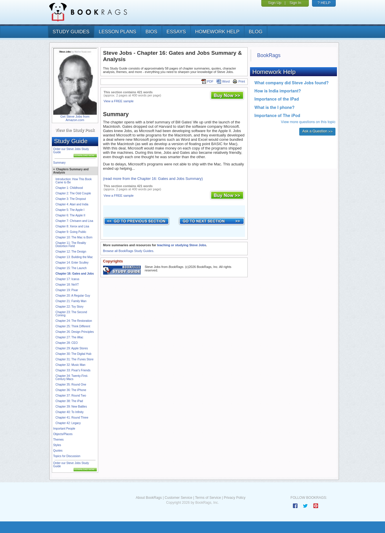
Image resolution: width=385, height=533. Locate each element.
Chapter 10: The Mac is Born (74, 237)
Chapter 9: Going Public (71, 231)
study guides (71, 31)
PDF (207, 81)
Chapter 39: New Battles (71, 406)
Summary (59, 162)
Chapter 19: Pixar (67, 290)
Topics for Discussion (67, 456)
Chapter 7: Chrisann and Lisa (74, 220)
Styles (57, 445)
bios (151, 31)
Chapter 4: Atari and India (72, 204)
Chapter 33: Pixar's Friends (73, 370)
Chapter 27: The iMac (69, 337)
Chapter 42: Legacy (68, 423)
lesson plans (117, 31)
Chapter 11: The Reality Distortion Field (71, 244)
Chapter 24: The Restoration (74, 320)
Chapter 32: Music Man (70, 364)
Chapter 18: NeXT (67, 284)
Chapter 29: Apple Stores (72, 348)
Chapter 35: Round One (71, 384)
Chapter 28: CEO (67, 342)
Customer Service (178, 498)
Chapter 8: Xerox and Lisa (72, 226)
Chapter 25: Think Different (73, 326)
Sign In (295, 3)
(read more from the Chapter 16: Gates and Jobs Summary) (153, 178)
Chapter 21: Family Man (71, 301)
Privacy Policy (234, 498)
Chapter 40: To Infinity (70, 412)
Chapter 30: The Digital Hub (74, 353)
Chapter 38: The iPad (69, 401)
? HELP (324, 3)
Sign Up (274, 3)
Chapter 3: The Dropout (71, 198)
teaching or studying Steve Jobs (181, 245)
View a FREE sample (119, 101)
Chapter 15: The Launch (71, 268)
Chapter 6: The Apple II (70, 215)
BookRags (269, 55)
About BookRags (149, 498)
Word (223, 81)
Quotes (58, 450)
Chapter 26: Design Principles (75, 331)
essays (176, 31)
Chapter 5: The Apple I (70, 209)
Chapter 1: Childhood (69, 187)
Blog (255, 31)
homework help (217, 31)
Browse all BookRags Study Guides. (128, 251)
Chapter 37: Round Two (71, 395)
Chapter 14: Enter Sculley (72, 262)
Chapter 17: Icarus (67, 279)
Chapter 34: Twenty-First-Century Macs (72, 377)
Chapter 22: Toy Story (70, 306)
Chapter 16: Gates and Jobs (75, 273)
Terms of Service (208, 498)
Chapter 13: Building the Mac (74, 257)
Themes (58, 439)
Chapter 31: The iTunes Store (75, 359)
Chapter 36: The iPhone (71, 390)
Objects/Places (63, 434)
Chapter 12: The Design (71, 251)
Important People (64, 428)
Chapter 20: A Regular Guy (73, 295)
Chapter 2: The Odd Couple (73, 193)
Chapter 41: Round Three (72, 417)
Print (239, 81)
